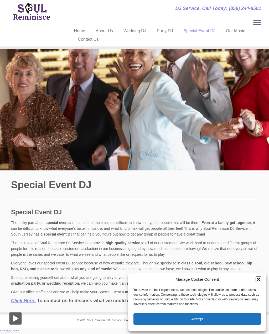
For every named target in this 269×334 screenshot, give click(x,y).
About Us (104, 31)
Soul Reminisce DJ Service (104, 320)
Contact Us (88, 39)
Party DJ (165, 31)
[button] (258, 279)
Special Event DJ (199, 31)
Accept (197, 319)
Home (79, 31)
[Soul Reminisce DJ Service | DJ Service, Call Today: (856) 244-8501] (31, 12)
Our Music (235, 31)
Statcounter (9, 331)
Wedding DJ (134, 31)
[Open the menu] (257, 23)
